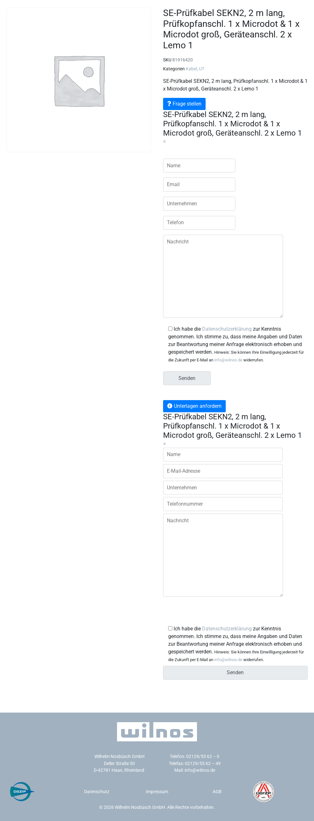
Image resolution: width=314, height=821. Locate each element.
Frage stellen (187, 104)
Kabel (191, 68)
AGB (217, 791)
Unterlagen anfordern (198, 406)
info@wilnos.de (228, 360)
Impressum (157, 791)
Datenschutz (96, 791)
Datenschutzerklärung (227, 329)
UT (201, 68)
